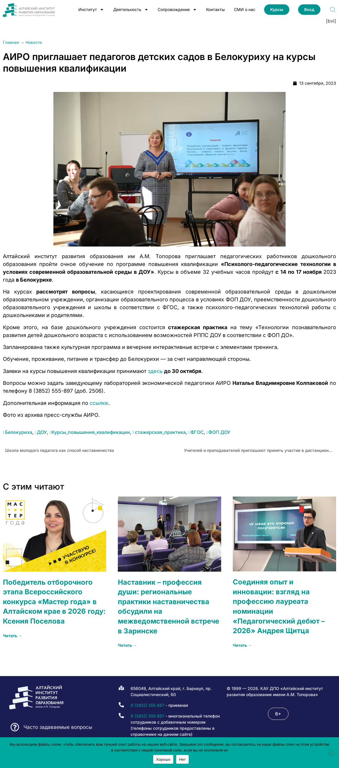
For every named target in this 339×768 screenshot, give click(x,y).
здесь (155, 371)
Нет (182, 759)
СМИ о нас (244, 9)
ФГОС (197, 432)
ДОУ (42, 432)
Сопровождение (177, 10)
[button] (278, 714)
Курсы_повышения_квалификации (90, 432)
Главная (11, 42)
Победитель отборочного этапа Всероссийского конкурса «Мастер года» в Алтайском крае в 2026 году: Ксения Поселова (54, 601)
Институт (91, 10)
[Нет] (331, 753)
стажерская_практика (160, 432)
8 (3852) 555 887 (147, 705)
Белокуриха (18, 432)
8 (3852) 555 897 (147, 715)
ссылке (99, 403)
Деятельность (130, 10)
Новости (34, 42)
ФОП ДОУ (219, 432)
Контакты (215, 9)
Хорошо (163, 759)
